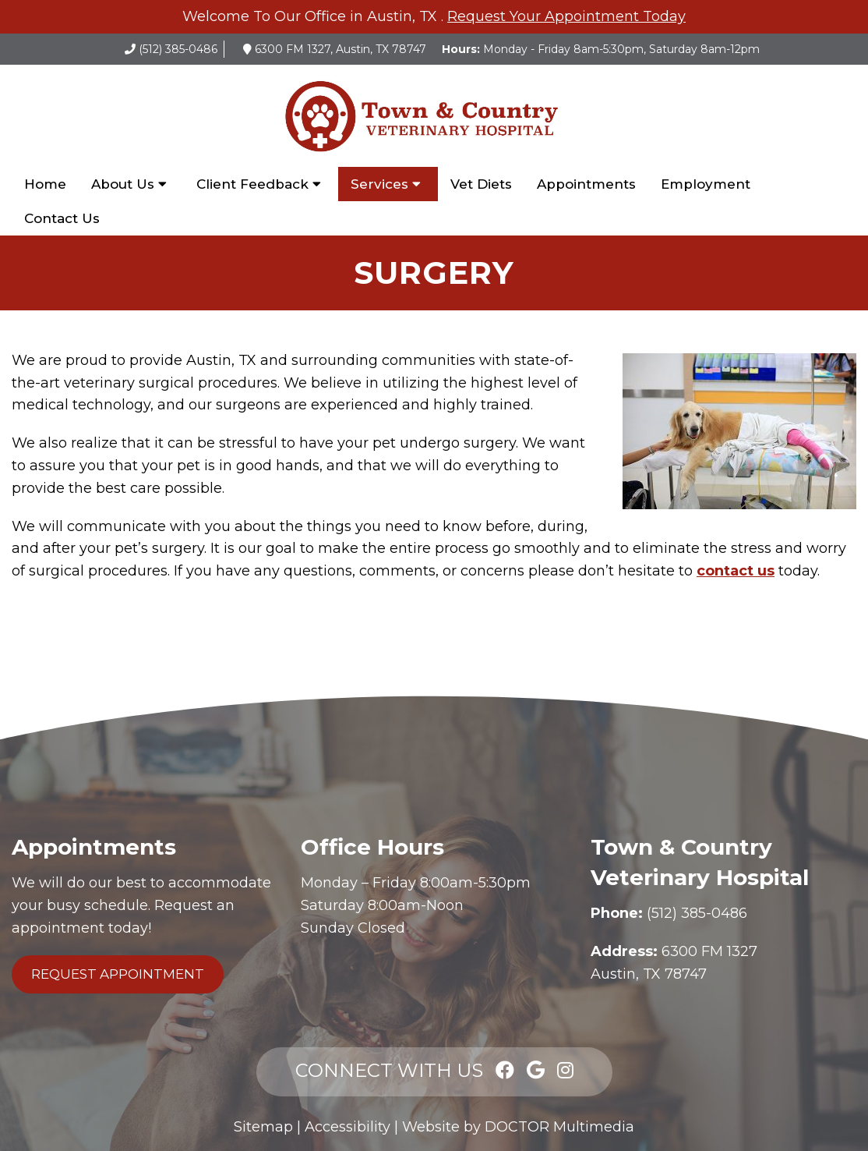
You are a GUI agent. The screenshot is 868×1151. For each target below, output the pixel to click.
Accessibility (347, 1126)
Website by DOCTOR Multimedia (518, 1126)
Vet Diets (481, 184)
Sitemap (263, 1126)
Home (45, 184)
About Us (122, 184)
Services (379, 184)
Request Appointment (117, 974)
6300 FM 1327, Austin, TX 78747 (340, 49)
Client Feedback (252, 184)
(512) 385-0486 (178, 49)
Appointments (586, 184)
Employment (705, 184)
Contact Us (62, 218)
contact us (735, 570)
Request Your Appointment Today (566, 16)
